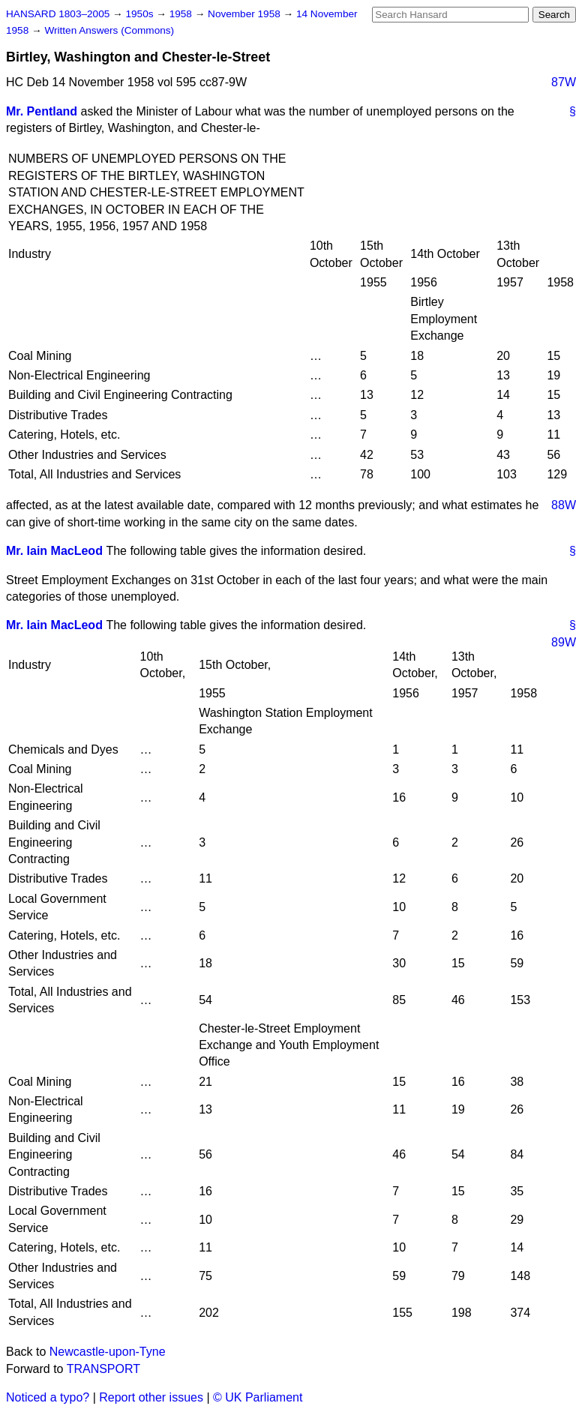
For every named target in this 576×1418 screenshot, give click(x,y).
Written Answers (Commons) (109, 30)
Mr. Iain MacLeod (54, 550)
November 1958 (246, 13)
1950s (140, 13)
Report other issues (151, 1397)
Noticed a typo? (47, 1397)
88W (563, 505)
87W (563, 82)
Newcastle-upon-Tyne (108, 1351)
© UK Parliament (257, 1397)
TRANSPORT (103, 1369)
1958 (182, 13)
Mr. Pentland (41, 111)
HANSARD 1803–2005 (58, 13)
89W (563, 642)
